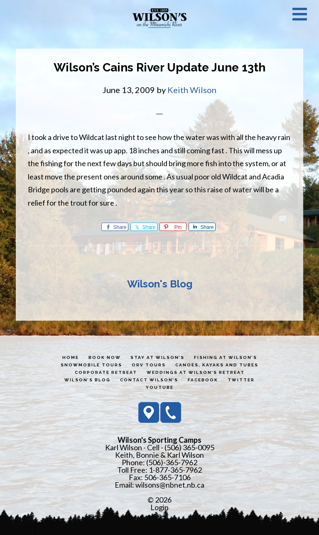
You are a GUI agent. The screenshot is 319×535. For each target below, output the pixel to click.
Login (159, 507)
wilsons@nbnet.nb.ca (169, 484)
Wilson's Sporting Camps (159, 17)
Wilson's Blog (159, 284)
